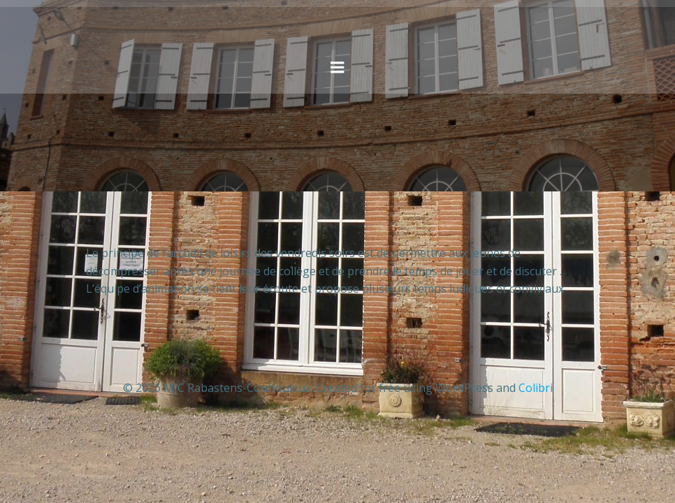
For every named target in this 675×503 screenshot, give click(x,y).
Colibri (535, 387)
